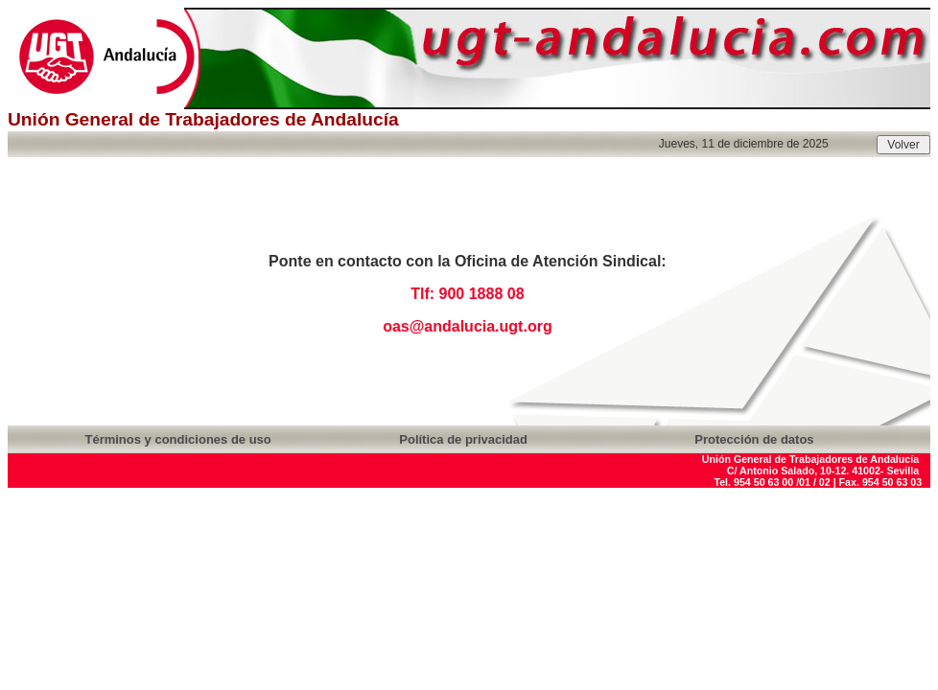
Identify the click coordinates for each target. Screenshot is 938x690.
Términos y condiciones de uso (177, 439)
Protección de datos (753, 439)
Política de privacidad (463, 439)
